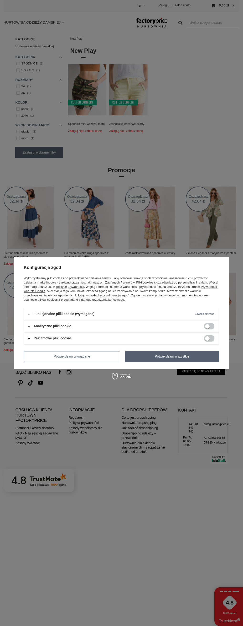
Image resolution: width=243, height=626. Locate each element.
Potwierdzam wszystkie (172, 356)
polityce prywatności (70, 287)
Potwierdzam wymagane (72, 356)
